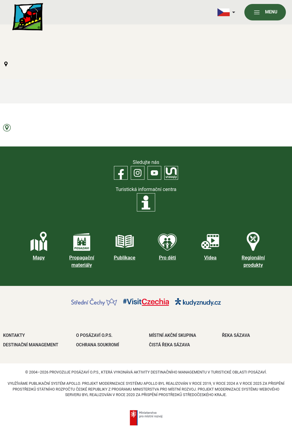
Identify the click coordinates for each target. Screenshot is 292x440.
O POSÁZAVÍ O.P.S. (94, 335)
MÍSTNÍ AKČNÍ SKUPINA (172, 335)
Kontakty (14, 335)
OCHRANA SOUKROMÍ (97, 344)
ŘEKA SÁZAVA (236, 335)
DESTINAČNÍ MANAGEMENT (30, 344)
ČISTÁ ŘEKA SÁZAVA (169, 344)
